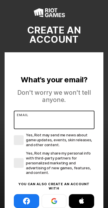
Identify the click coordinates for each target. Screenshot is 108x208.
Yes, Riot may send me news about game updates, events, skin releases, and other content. (59, 140)
